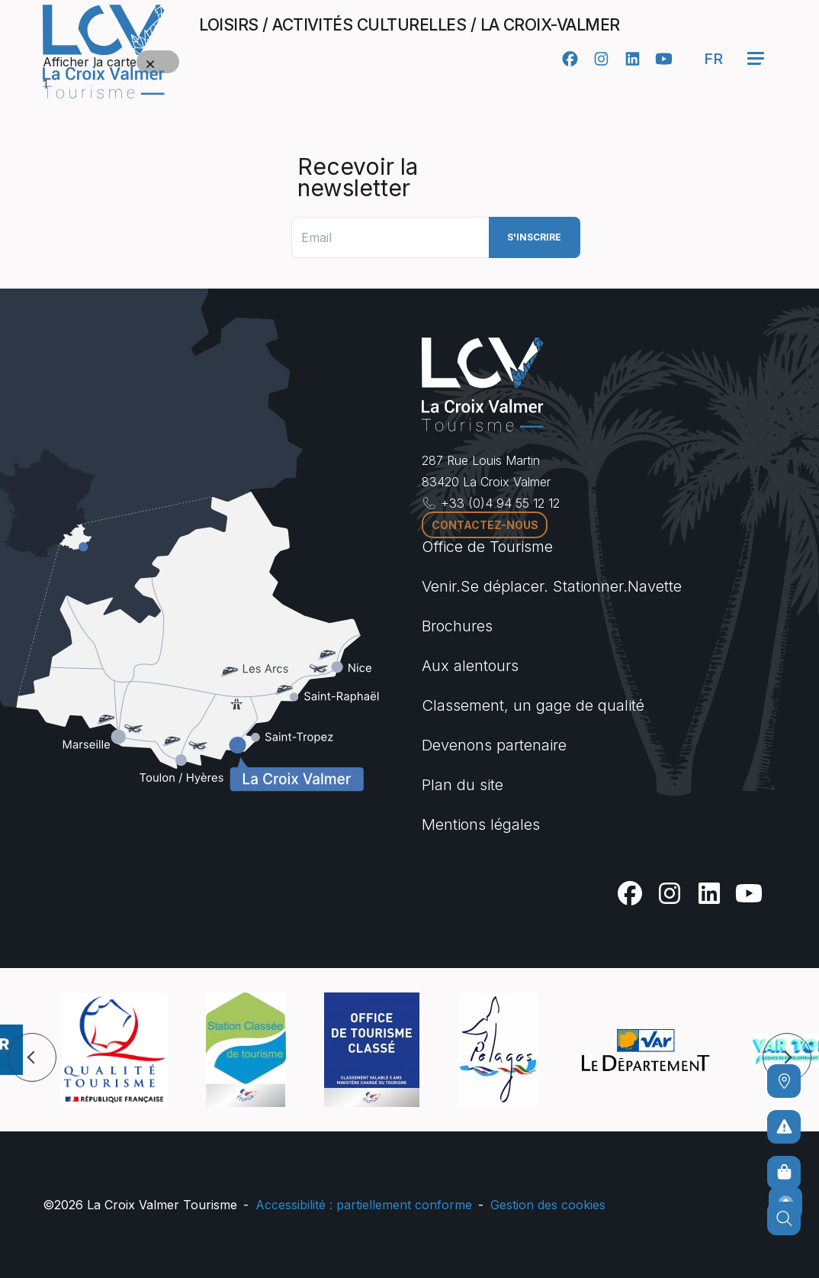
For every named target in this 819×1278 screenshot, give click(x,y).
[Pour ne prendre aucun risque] (784, 1127)
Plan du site (462, 785)
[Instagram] (601, 59)
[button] (32, 1057)
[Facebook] (570, 59)
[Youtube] (663, 59)
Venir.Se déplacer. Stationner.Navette (552, 586)
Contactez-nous (485, 524)
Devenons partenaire (494, 745)
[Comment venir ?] (784, 1081)
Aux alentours (470, 666)
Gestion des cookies (547, 1204)
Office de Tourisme (487, 546)
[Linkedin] (632, 59)
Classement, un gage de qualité (533, 705)
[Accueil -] (104, 51)
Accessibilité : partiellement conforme (363, 1204)
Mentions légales (481, 824)
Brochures (457, 626)
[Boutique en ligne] (784, 1172)
